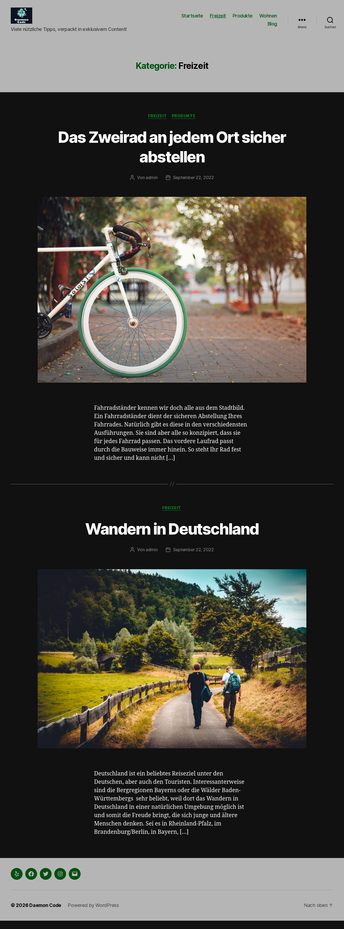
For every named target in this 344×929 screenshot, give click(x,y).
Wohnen (268, 20)
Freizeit (218, 20)
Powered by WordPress (94, 914)
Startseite (192, 20)
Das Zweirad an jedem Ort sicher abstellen (172, 154)
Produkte (243, 20)
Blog (272, 28)
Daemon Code (45, 914)
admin (151, 185)
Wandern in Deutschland (172, 536)
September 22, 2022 (193, 185)
